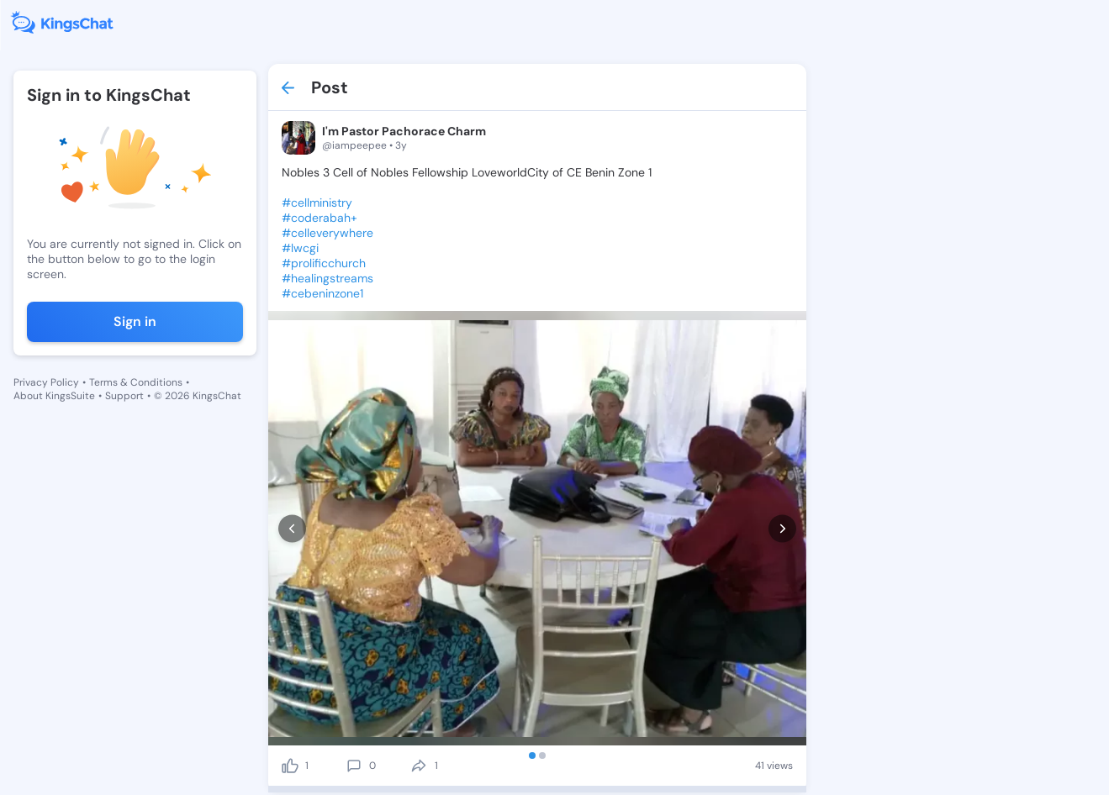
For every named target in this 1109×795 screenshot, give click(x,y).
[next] (782, 526)
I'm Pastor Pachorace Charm (404, 131)
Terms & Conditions (135, 382)
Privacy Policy (46, 382)
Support (124, 396)
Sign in (135, 321)
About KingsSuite (54, 396)
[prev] (292, 526)
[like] (290, 762)
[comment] (354, 762)
